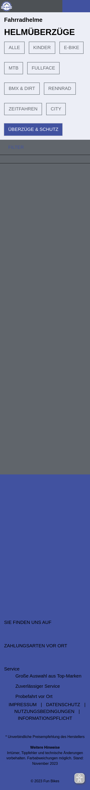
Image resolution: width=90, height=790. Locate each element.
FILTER (12, 147)
